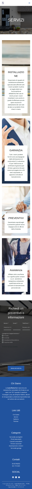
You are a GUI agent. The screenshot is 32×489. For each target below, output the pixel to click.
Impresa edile (8, 342)
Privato (6, 335)
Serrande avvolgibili (16, 437)
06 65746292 (16, 464)
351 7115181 (16, 466)
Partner (15, 421)
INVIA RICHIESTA (16, 368)
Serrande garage (16, 448)
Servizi (16, 417)
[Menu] (29, 3)
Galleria (16, 419)
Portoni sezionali (16, 444)
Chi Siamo (16, 415)
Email (15, 323)
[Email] (19, 477)
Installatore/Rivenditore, (11, 340)
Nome (6, 323)
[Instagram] (16, 477)
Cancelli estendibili (16, 441)
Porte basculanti (16, 439)
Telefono (25, 323)
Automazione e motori (16, 446)
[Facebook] (13, 477)
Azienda (6, 338)
